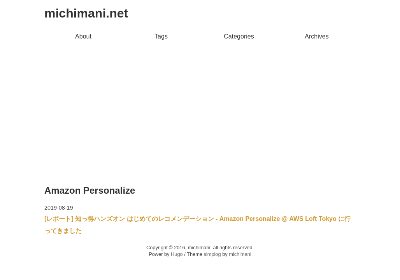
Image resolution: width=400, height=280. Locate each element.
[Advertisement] (200, 101)
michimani (240, 254)
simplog (212, 254)
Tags (161, 36)
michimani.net (86, 13)
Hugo (177, 254)
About (83, 36)
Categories (239, 36)
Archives (316, 36)
